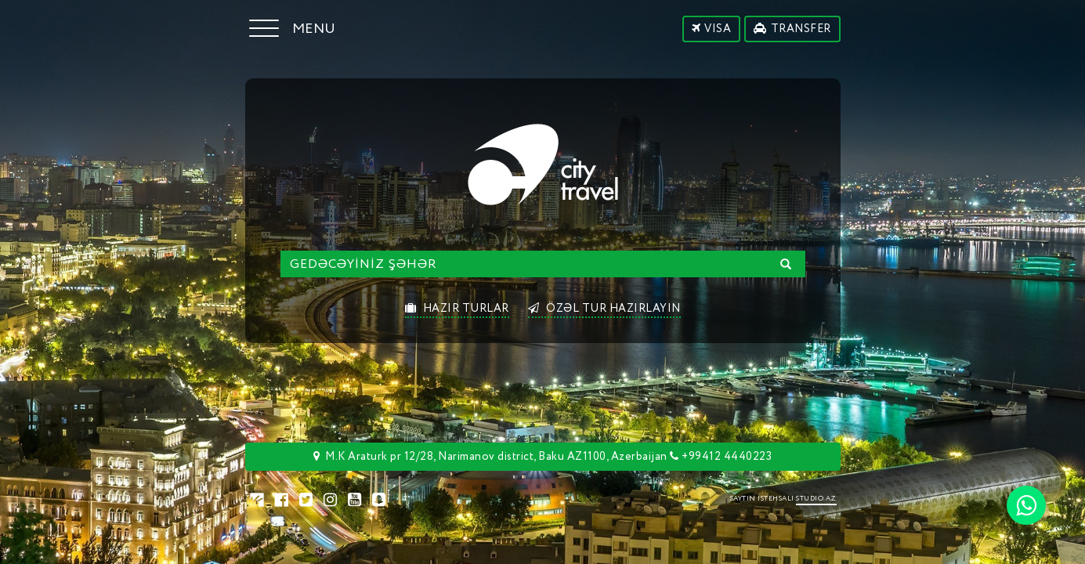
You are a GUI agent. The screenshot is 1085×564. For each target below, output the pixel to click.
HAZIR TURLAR (457, 308)
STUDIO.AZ (816, 499)
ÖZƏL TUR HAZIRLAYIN (604, 308)
